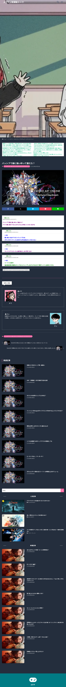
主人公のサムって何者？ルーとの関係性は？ (13, 151)
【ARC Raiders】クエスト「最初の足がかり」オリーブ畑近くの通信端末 (19, 149)
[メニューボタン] (62, 2)
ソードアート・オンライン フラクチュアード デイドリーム (16, 166)
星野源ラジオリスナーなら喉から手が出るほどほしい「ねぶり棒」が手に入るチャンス (23, 152)
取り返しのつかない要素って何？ (41, 152)
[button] (8, 208)
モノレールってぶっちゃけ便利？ (10, 154)
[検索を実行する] (62, 490)
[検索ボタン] (58, 2)
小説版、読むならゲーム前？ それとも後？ (12, 155)
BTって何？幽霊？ (38, 151)
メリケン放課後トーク (13, 2)
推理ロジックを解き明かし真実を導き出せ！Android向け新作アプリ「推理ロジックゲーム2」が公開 (26, 143)
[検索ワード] (33, 490)
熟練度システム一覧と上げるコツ (41, 155)
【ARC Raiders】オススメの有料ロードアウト (44, 146)
